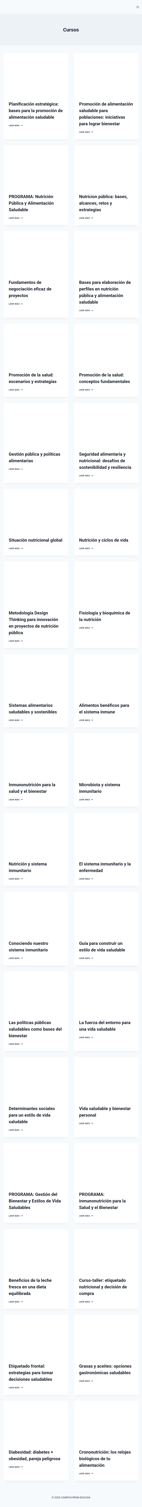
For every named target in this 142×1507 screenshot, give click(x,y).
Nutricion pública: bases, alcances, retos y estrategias (103, 203)
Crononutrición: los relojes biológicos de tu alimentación (105, 1459)
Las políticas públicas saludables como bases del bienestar (35, 1029)
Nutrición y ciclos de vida (103, 540)
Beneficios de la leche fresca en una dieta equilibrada (30, 1287)
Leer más (16, 125)
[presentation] (36, 74)
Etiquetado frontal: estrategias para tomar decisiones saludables (31, 1373)
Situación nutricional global (35, 540)
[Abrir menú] (137, 7)
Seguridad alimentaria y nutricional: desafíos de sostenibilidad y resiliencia (105, 461)
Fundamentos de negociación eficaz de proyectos (30, 289)
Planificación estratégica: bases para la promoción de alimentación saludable (36, 110)
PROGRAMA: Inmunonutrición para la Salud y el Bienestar (102, 1201)
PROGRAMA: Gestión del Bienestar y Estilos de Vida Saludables (35, 1201)
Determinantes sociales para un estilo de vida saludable (32, 1115)
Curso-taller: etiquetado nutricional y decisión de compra (103, 1287)
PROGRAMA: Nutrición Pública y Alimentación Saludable (31, 203)
